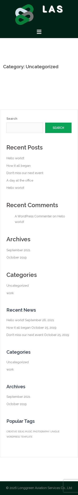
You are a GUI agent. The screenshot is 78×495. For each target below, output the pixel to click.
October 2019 (16, 257)
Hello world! (15, 158)
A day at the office (19, 180)
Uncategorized (17, 285)
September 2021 (18, 250)
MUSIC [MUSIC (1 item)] (28, 431)
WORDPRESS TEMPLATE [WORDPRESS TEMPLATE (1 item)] (19, 436)
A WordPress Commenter (33, 216)
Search (11, 119)
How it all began (18, 166)
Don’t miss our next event (24, 173)
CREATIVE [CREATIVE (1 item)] (11, 431)
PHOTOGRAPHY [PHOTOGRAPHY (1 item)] (41, 431)
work (10, 293)
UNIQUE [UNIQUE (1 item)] (54, 431)
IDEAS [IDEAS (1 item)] (21, 431)
